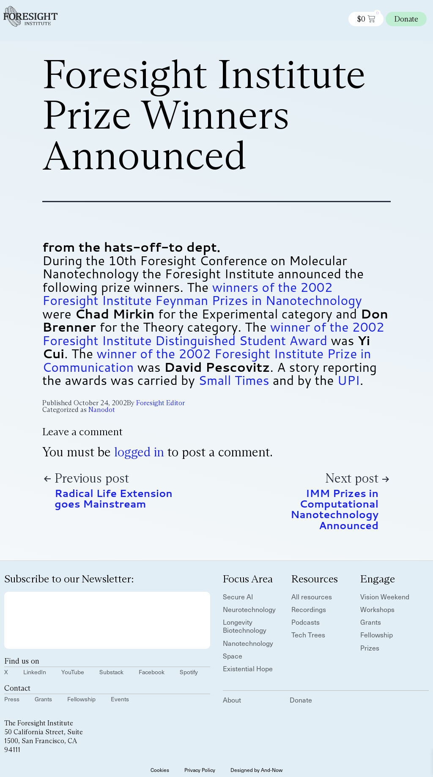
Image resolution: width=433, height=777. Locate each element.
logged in (139, 452)
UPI (348, 380)
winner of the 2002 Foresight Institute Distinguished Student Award (213, 333)
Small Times (233, 380)
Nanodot (101, 410)
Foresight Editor (160, 403)
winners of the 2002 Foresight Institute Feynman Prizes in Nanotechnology (202, 294)
